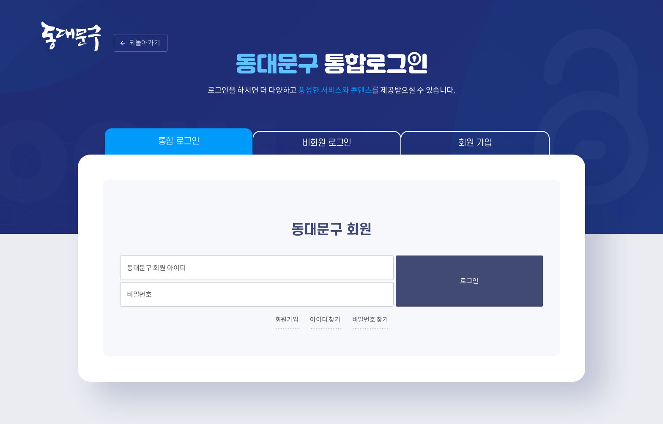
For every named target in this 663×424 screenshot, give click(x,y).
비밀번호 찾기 (370, 319)
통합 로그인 (178, 141)
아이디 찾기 (325, 319)
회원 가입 (475, 143)
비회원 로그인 (326, 143)
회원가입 (287, 319)
